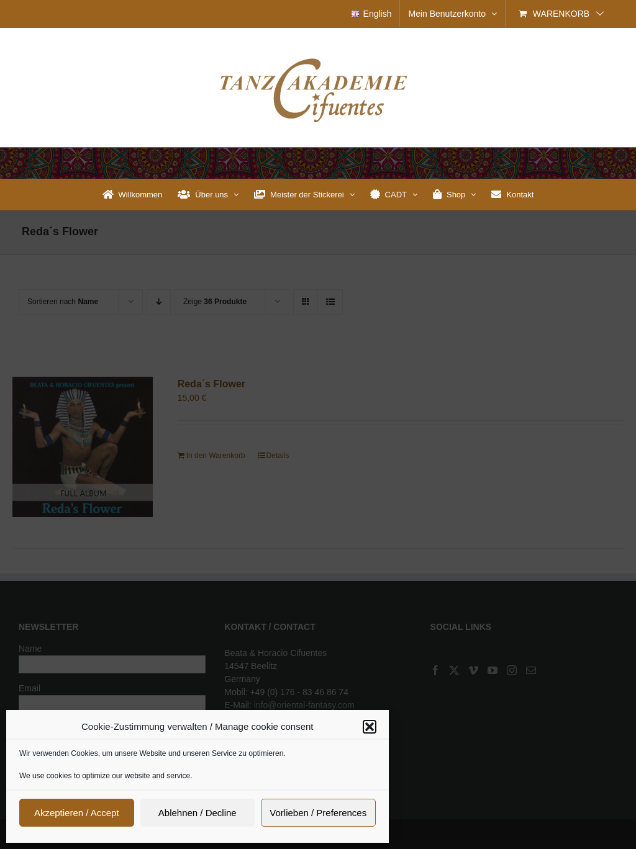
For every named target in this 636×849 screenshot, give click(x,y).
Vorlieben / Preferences (318, 812)
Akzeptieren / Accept (76, 812)
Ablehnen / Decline (197, 812)
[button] (369, 727)
